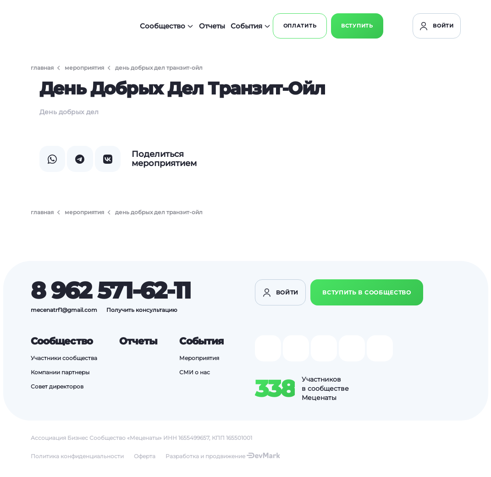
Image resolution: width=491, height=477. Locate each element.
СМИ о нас (193, 375)
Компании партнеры (60, 375)
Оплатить (365, 27)
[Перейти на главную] (74, 27)
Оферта (144, 458)
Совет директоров (57, 389)
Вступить (429, 27)
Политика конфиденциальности (77, 458)
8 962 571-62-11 (110, 292)
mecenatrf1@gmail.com (64, 311)
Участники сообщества (64, 360)
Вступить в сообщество (366, 294)
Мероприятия (84, 67)
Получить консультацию (141, 311)
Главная (42, 67)
